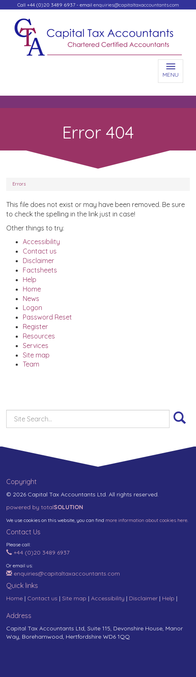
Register (35, 326)
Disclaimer (38, 260)
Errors (19, 184)
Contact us (40, 251)
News (31, 298)
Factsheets (40, 270)
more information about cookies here (146, 520)
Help (29, 279)
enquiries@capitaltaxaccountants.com (136, 5)
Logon (32, 307)
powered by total (44, 507)
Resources (39, 336)
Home (32, 289)
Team (31, 364)
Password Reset (47, 317)
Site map (36, 355)
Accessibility (41, 241)
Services (35, 345)
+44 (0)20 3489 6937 (37, 552)
